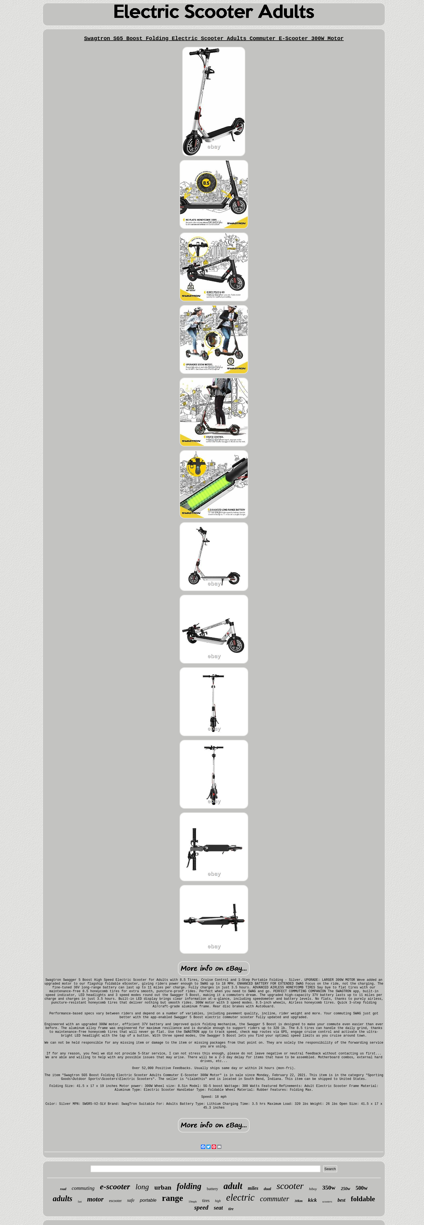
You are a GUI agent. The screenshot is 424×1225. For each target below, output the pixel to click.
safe (130, 1200)
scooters (327, 1201)
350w (329, 1187)
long (142, 1186)
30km (298, 1201)
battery (212, 1189)
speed (201, 1207)
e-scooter (115, 1186)
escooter (115, 1201)
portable (148, 1200)
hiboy (313, 1189)
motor (95, 1199)
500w (361, 1188)
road (63, 1189)
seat (218, 1207)
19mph (192, 1201)
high (218, 1201)
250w (345, 1188)
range (172, 1198)
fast (80, 1201)
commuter (274, 1199)
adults (62, 1198)
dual (267, 1189)
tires (206, 1200)
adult (232, 1186)
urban (162, 1187)
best (341, 1200)
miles (253, 1188)
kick (312, 1200)
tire (230, 1209)
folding (189, 1186)
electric (240, 1197)
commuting (83, 1188)
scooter (290, 1186)
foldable (363, 1199)
